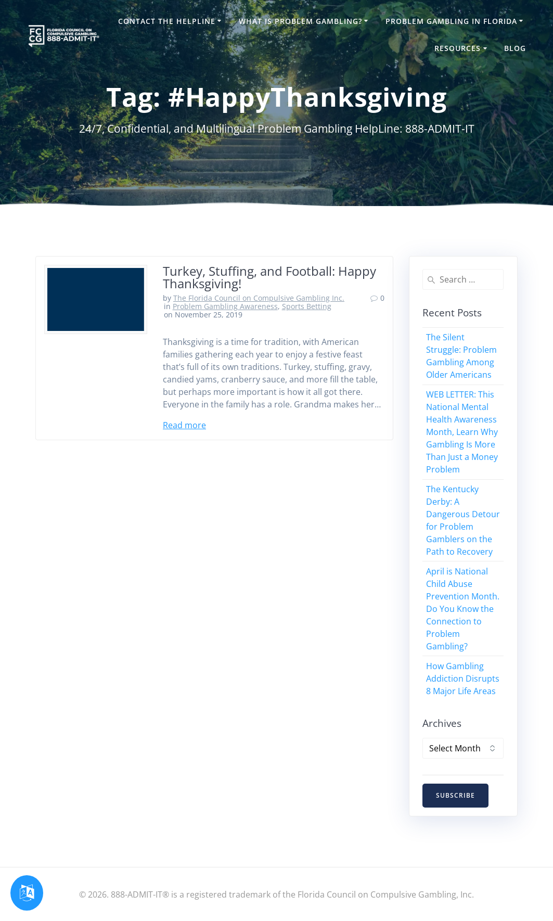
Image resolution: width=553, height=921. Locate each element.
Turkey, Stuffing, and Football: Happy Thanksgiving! (269, 277)
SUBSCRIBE (455, 795)
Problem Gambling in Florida (451, 21)
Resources (457, 48)
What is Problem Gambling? (300, 21)
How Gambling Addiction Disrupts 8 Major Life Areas (462, 678)
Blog (515, 48)
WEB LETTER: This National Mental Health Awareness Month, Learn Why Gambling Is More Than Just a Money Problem (462, 432)
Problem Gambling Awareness (225, 306)
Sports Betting (306, 306)
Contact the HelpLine (166, 21)
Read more (184, 425)
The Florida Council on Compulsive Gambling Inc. (258, 298)
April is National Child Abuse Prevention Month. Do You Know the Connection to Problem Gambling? (462, 609)
